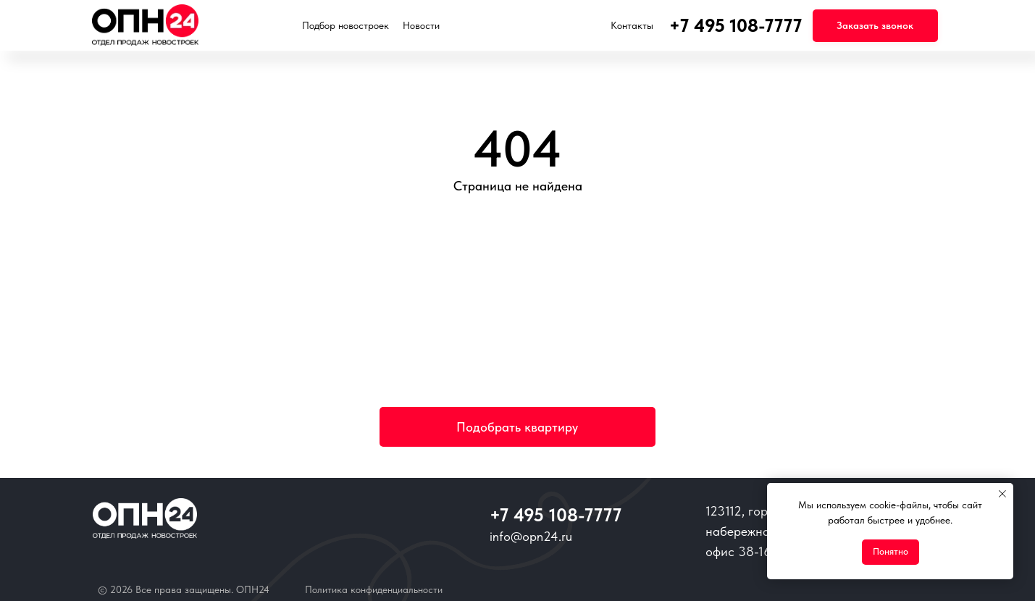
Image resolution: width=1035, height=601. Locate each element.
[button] (875, 25)
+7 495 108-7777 (555, 515)
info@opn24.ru (531, 536)
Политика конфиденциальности (374, 589)
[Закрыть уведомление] (1002, 494)
